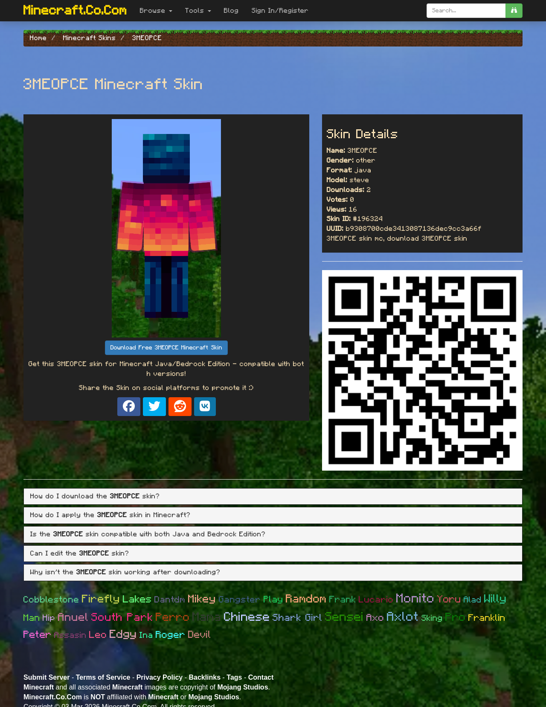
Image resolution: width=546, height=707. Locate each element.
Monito (415, 598)
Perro (173, 617)
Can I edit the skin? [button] (79, 553)
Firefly (101, 599)
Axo (375, 618)
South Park (122, 617)
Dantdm (170, 599)
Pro (455, 617)
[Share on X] (154, 406)
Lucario (376, 599)
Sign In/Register (280, 10)
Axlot (403, 617)
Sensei (344, 617)
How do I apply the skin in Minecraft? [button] (110, 515)
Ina (146, 635)
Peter (37, 635)
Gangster (240, 599)
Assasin (70, 635)
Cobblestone (51, 599)
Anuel (73, 617)
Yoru (449, 599)
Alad (473, 600)
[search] (514, 10)
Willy (495, 599)
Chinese (247, 617)
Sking (432, 618)
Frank (342, 599)
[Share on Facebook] (128, 406)
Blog (231, 10)
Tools (198, 10)
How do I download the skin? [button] (95, 496)
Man (31, 618)
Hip (49, 618)
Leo (98, 635)
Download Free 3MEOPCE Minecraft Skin (166, 348)
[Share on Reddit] (180, 406)
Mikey (202, 599)
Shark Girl (297, 618)
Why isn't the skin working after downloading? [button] (125, 572)
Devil (199, 635)
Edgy (123, 634)
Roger (171, 635)
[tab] (273, 497)
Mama (206, 617)
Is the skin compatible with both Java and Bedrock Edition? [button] (148, 534)
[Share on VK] (205, 406)
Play (273, 599)
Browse (156, 10)
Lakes (137, 599)
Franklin (486, 618)
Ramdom (306, 599)
